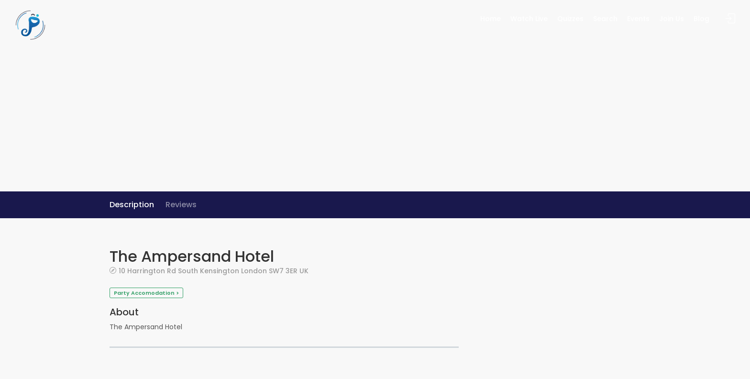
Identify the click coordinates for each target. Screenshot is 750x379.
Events (638, 18)
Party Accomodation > (146, 293)
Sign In (730, 18)
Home (490, 18)
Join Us (671, 18)
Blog (701, 18)
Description (132, 204)
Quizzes (570, 18)
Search (605, 18)
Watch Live (529, 18)
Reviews (181, 204)
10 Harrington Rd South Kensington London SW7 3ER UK (214, 270)
